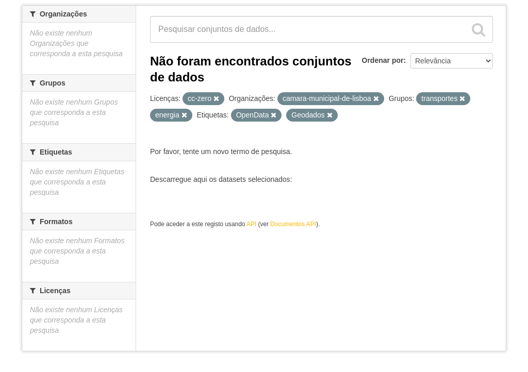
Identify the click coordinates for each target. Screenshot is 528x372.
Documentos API (293, 224)
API (251, 224)
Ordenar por (383, 60)
